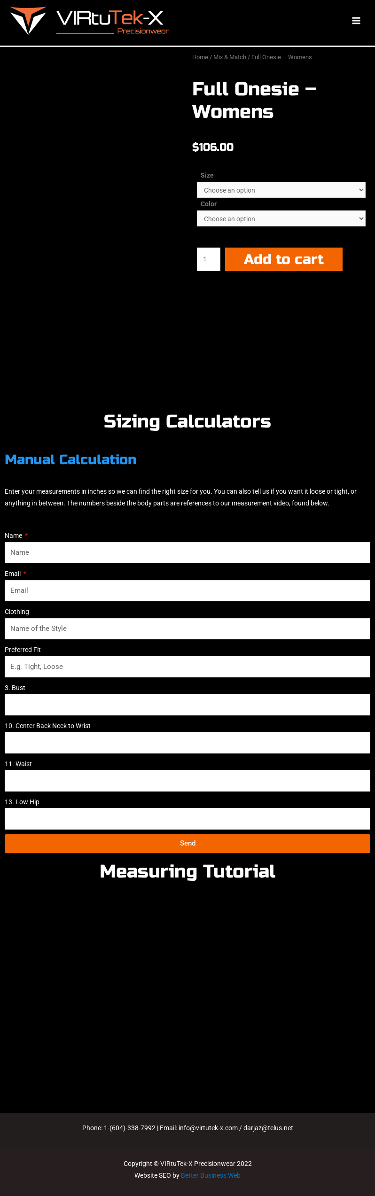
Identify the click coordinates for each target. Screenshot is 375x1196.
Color (209, 204)
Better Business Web (211, 1175)
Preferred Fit (23, 649)
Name (14, 535)
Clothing (17, 611)
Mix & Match (229, 57)
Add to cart (284, 259)
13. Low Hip (22, 802)
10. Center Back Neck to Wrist (48, 726)
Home (200, 57)
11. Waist (18, 764)
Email (13, 573)
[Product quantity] (208, 259)
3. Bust (15, 687)
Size (207, 175)
